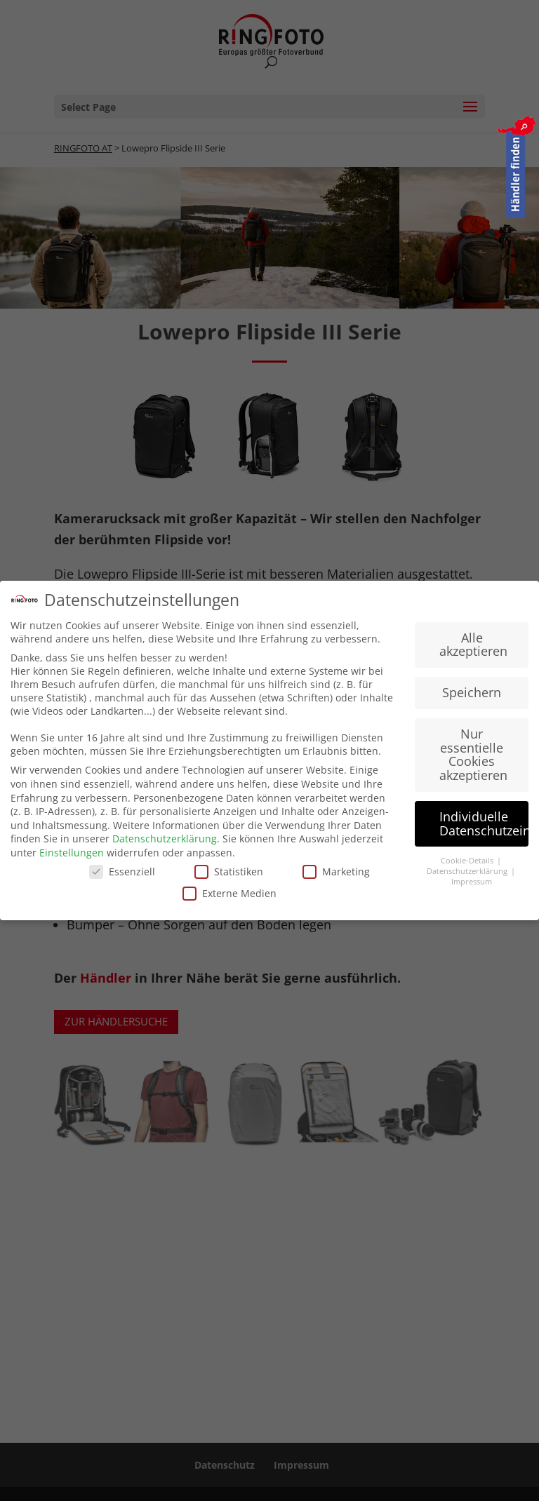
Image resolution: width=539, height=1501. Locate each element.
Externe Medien (229, 892)
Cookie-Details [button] (468, 860)
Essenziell (122, 870)
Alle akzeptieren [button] (473, 643)
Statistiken (228, 870)
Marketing (336, 870)
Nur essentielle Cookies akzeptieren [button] (473, 754)
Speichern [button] (471, 691)
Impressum (471, 881)
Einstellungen (71, 852)
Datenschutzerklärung (164, 837)
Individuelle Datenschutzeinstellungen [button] (483, 822)
